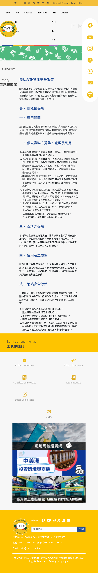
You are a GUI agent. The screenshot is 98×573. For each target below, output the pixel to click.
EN (80, 25)
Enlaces (64, 12)
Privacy (52, 561)
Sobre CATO (7, 17)
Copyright (63, 561)
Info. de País (17, 21)
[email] (54, 529)
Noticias (28, 12)
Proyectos (42, 12)
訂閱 (81, 529)
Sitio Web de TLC (53, 26)
